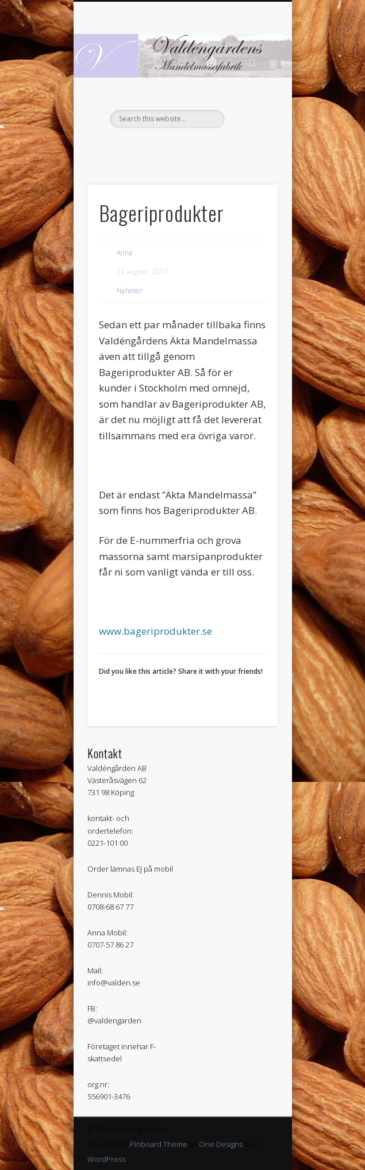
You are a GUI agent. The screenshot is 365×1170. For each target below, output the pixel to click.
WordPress (106, 1159)
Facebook (181, 148)
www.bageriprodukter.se (155, 631)
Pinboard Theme (158, 1144)
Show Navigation (249, 103)
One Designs (221, 1144)
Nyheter (130, 291)
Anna (124, 253)
